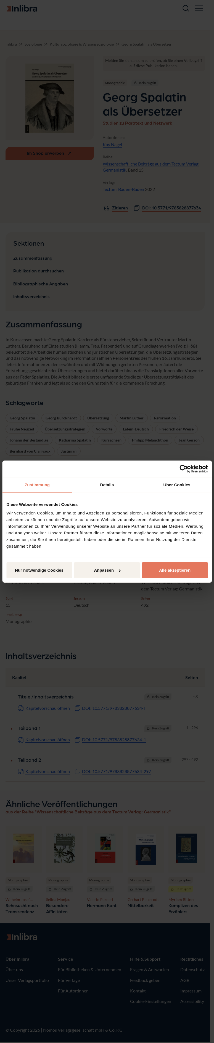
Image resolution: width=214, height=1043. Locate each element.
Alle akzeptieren (175, 570)
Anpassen (107, 570)
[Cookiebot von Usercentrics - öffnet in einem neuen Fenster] (183, 468)
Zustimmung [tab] (37, 484)
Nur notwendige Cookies (39, 570)
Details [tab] (107, 484)
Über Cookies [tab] (177, 484)
